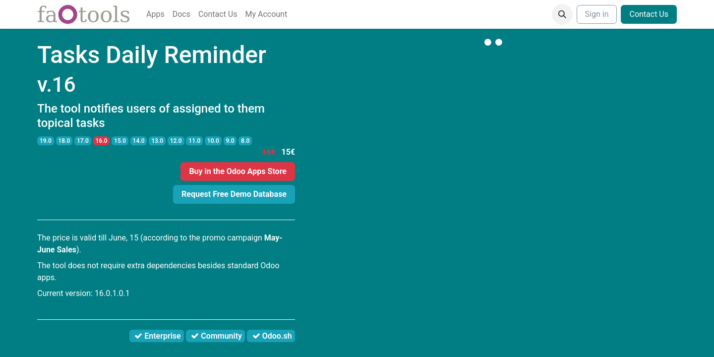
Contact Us (648, 14)
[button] (562, 14)
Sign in (597, 14)
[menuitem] (155, 14)
